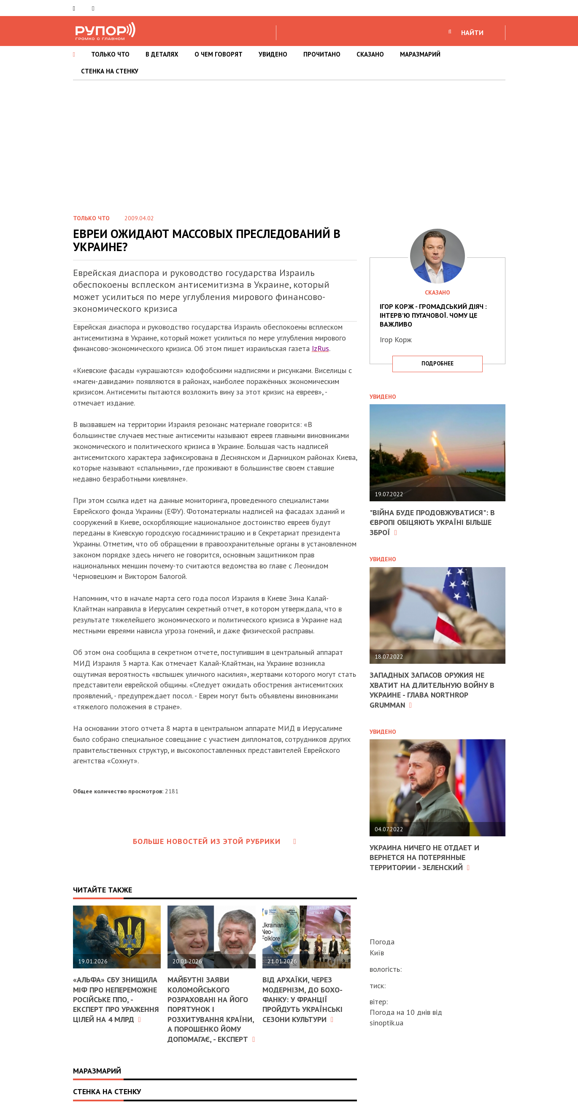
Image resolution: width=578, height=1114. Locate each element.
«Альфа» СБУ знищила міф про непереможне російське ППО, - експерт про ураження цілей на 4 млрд (116, 999)
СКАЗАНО (370, 54)
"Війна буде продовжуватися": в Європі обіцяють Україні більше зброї (432, 522)
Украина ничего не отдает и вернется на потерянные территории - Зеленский (424, 857)
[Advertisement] (289, 143)
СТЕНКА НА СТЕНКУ (109, 71)
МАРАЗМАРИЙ (420, 54)
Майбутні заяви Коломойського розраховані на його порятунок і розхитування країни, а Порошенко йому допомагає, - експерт (211, 1009)
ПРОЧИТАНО (321, 54)
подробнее (437, 363)
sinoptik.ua (386, 1022)
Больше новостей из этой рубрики (215, 841)
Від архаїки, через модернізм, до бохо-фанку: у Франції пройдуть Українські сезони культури (302, 999)
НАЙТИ (472, 32)
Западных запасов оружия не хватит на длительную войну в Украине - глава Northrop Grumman (432, 689)
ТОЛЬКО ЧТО (110, 54)
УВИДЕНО (273, 54)
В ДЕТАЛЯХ (162, 54)
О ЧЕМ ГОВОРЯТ (218, 54)
